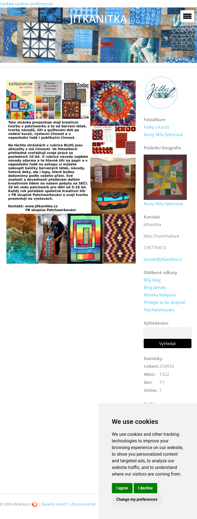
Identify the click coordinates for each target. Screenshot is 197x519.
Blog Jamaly (155, 287)
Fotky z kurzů (156, 127)
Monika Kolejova (159, 295)
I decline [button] (145, 488)
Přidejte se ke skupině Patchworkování (164, 305)
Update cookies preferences (26, 3)
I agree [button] (122, 488)
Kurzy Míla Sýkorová (163, 134)
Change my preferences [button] (136, 499)
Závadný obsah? (54, 504)
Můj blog (152, 280)
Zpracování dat (83, 504)
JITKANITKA (98, 19)
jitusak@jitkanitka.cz (163, 259)
